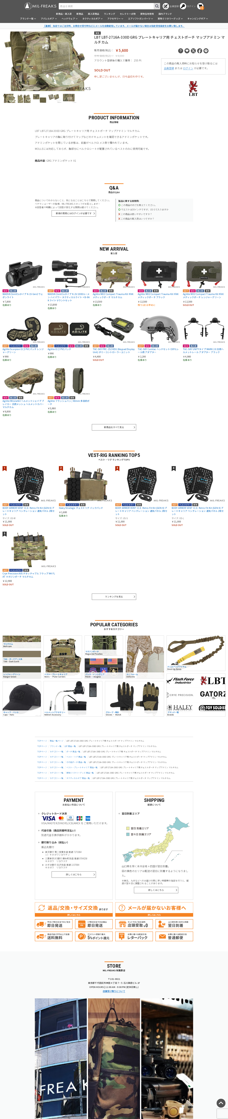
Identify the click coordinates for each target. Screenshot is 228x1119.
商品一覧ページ (56, 740)
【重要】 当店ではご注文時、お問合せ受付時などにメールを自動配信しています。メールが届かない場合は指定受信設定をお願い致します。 (114, 25)
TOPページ (42, 740)
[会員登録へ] (171, 6)
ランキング (109, 13)
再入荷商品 (93, 13)
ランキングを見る (114, 596)
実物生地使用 (147, 13)
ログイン (188, 68)
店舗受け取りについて (114, 991)
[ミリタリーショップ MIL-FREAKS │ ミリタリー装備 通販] (40, 6)
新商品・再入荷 (64, 13)
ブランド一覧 (55, 746)
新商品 (79, 13)
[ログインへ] (188, 6)
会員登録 (169, 68)
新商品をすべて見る (114, 427)
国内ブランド (165, 13)
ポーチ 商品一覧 (73, 751)
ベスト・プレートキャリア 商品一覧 (82, 767)
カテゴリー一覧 (56, 751)
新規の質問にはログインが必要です (74, 213)
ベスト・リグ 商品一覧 (76, 756)
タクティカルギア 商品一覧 (78, 778)
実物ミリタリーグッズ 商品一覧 (80, 772)
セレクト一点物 (128, 13)
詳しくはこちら (74, 874)
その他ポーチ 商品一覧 (76, 762)
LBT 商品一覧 (70, 746)
